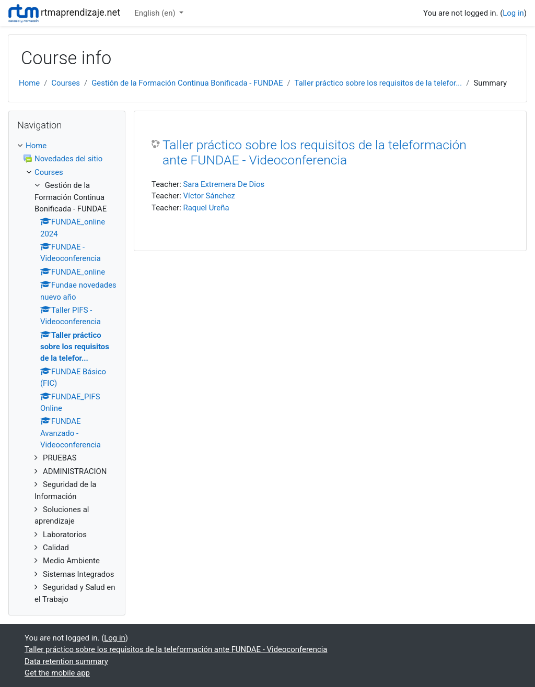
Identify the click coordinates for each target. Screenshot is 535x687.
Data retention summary (66, 661)
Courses (65, 83)
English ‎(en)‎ (155, 13)
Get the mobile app (57, 673)
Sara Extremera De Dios (223, 184)
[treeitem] (67, 145)
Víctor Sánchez (209, 195)
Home (29, 83)
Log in (513, 13)
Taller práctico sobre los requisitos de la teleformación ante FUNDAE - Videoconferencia (314, 152)
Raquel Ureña (206, 207)
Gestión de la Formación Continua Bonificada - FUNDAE (187, 83)
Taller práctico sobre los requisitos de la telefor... (378, 83)
